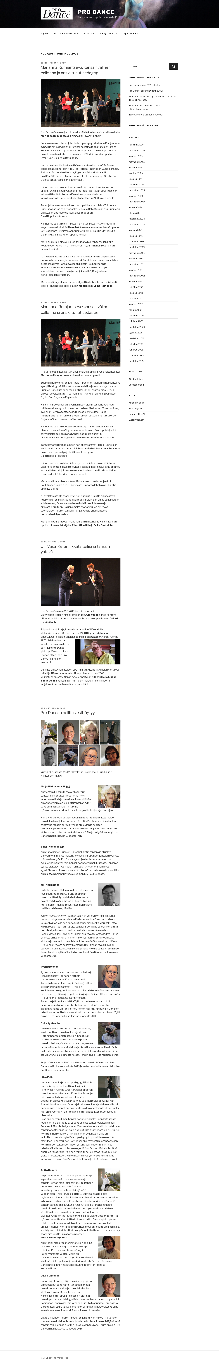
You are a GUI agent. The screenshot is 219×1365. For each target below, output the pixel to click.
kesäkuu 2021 (136, 293)
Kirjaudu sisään (136, 402)
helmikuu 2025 (136, 184)
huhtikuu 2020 (136, 321)
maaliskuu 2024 (137, 218)
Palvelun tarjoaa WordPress (54, 1357)
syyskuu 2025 (136, 173)
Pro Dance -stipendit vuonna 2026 (146, 90)
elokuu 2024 (135, 213)
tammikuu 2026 (137, 150)
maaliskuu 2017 (136, 361)
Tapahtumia (130, 33)
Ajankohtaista (136, 379)
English (44, 33)
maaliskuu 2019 (136, 338)
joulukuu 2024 (136, 196)
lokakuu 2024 (136, 207)
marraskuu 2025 (137, 162)
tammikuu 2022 (137, 264)
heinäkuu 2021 (136, 287)
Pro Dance (96, 12)
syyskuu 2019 (136, 332)
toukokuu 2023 (136, 241)
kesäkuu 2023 (136, 236)
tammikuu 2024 (137, 224)
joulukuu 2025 (136, 156)
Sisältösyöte (135, 408)
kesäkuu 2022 (136, 258)
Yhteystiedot (108, 33)
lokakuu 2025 (136, 167)
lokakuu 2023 (135, 230)
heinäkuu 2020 (136, 315)
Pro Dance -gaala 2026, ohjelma (145, 85)
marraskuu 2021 (137, 275)
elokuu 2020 (135, 310)
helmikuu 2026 (136, 144)
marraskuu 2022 (137, 253)
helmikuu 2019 (136, 344)
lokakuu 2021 (135, 281)
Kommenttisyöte (137, 414)
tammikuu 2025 (137, 190)
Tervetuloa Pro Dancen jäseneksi (146, 114)
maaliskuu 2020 (137, 327)
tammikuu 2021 (136, 298)
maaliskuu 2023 (137, 247)
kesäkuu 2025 (136, 179)
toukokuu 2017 (136, 355)
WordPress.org (136, 419)
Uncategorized (136, 384)
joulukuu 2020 (136, 304)
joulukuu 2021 (136, 270)
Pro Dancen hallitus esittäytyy (67, 712)
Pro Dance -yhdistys (66, 33)
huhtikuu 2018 (136, 349)
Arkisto (89, 33)
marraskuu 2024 (137, 201)
